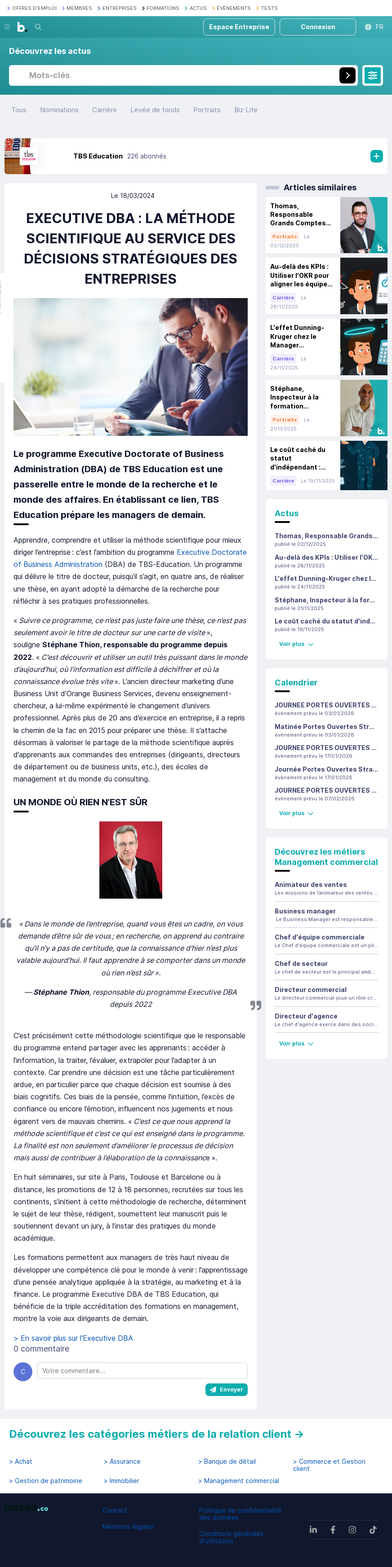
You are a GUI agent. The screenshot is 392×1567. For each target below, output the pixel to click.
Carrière (104, 109)
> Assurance (122, 1461)
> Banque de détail (227, 1461)
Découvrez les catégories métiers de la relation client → (156, 1433)
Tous (19, 109)
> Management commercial (238, 1480)
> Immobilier (121, 1480)
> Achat (20, 1461)
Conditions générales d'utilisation (231, 1537)
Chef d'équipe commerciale (320, 937)
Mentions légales (128, 1526)
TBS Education (98, 156)
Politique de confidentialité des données (240, 1513)
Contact (114, 1510)
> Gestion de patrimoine (45, 1480)
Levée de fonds (155, 109)
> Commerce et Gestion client (329, 1465)
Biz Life (246, 109)
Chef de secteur (301, 963)
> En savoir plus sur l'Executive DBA (75, 1338)
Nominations (59, 109)
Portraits (207, 109)
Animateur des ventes (311, 884)
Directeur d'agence (306, 1016)
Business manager (305, 911)
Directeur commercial (311, 989)
